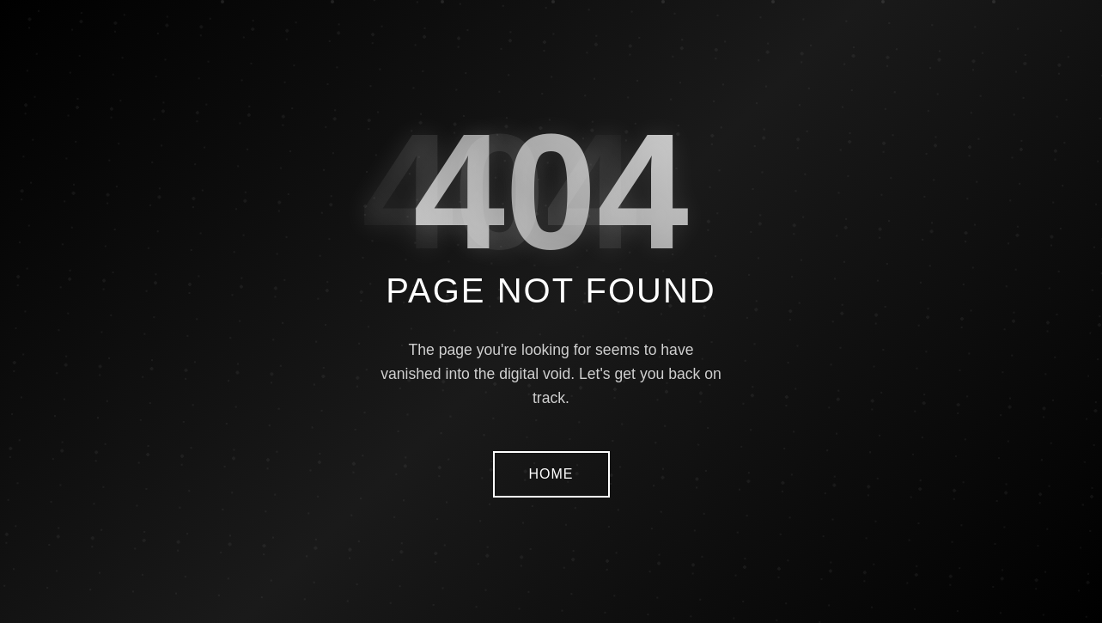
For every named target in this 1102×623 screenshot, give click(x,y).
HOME (551, 474)
